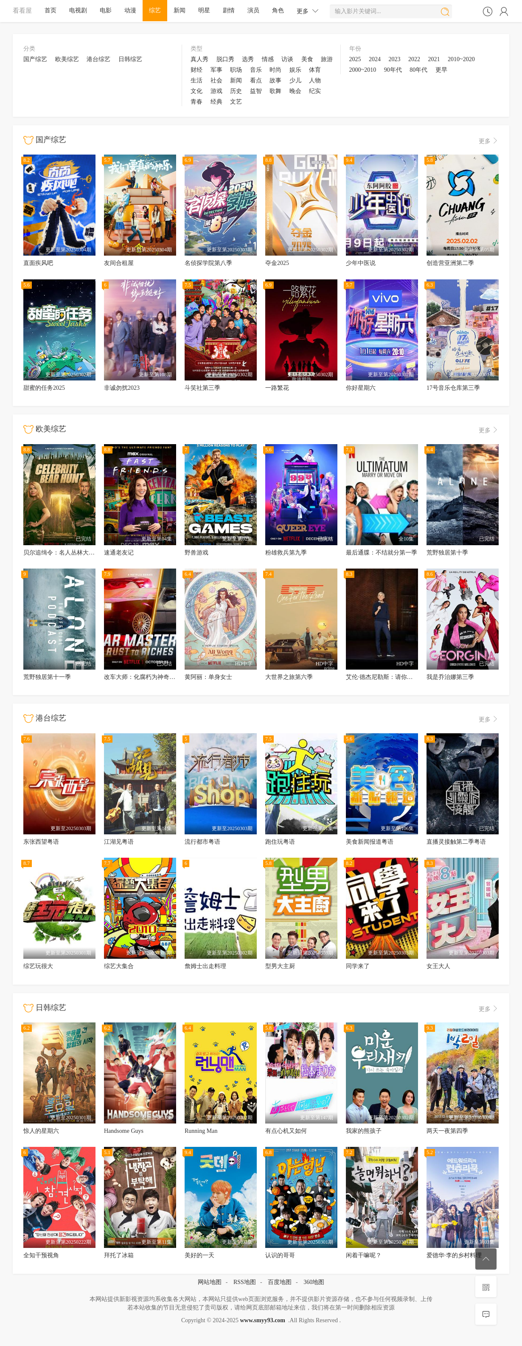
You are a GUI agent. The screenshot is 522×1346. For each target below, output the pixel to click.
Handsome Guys (123, 1131)
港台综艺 (98, 59)
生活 (196, 80)
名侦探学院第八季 (208, 263)
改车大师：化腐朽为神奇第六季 (145, 677)
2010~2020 (461, 59)
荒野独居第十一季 (47, 677)
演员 (253, 10)
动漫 (130, 10)
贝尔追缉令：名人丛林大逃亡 (62, 552)
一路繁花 (277, 388)
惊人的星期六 (41, 1131)
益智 (256, 91)
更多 (308, 10)
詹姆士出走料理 (205, 966)
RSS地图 (244, 1282)
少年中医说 (361, 263)
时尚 (275, 70)
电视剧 (78, 10)
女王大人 (438, 966)
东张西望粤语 (41, 842)
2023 (395, 59)
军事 (216, 70)
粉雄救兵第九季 (286, 552)
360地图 (313, 1282)
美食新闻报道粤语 (369, 842)
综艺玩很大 (38, 966)
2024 (375, 59)
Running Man (201, 1131)
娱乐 (295, 70)
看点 (256, 80)
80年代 (418, 70)
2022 (414, 59)
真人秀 (199, 59)
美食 (307, 59)
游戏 (216, 91)
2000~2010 (362, 70)
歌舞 (275, 91)
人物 (315, 80)
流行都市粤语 (202, 842)
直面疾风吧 (38, 263)
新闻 (179, 10)
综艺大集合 (119, 966)
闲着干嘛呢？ (364, 1255)
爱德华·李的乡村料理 (454, 1255)
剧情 (229, 10)
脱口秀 (225, 59)
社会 (216, 80)
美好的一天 (199, 1255)
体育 (315, 70)
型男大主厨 (280, 966)
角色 (278, 10)
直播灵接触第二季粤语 (456, 842)
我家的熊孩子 (364, 1131)
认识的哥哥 (280, 1255)
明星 (204, 10)
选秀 (248, 59)
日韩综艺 (130, 59)
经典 (216, 102)
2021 (434, 59)
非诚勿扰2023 (122, 388)
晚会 (295, 91)
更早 (441, 70)
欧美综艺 (67, 59)
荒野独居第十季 (447, 552)
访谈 (287, 59)
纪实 (315, 91)
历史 (236, 91)
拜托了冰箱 (119, 1255)
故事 (275, 80)
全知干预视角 (41, 1255)
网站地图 (210, 1282)
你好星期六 (361, 388)
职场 (236, 70)
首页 (50, 10)
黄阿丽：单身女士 (208, 677)
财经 (196, 70)
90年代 (393, 70)
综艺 (155, 10)
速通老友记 (119, 552)
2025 (355, 59)
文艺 (236, 102)
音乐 (256, 70)
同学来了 (358, 966)
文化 (196, 91)
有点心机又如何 (286, 1131)
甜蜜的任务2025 (44, 388)
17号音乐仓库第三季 (453, 388)
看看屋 (22, 10)
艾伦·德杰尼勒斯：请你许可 (382, 677)
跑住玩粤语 (280, 842)
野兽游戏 (196, 552)
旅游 (327, 59)
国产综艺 (35, 59)
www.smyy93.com (262, 1320)
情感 (268, 59)
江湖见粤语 (119, 842)
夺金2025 (277, 263)
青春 (196, 102)
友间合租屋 (119, 263)
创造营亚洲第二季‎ (450, 263)
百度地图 (280, 1282)
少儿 (295, 80)
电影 (106, 10)
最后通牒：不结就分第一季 (381, 552)
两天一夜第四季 (447, 1131)
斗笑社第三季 (202, 388)
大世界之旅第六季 (289, 677)
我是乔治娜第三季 (450, 677)
